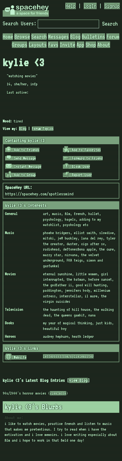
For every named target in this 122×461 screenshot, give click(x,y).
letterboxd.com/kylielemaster (68, 356)
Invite (67, 44)
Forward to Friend (83, 158)
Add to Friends (22, 150)
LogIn (90, 6)
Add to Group (21, 175)
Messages (58, 36)
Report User (77, 175)
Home (8, 36)
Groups (20, 44)
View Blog (78, 380)
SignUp (112, 6)
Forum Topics (43, 128)
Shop (91, 44)
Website (15, 357)
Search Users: (19, 23)
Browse (22, 36)
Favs (53, 44)
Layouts (38, 44)
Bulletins (93, 36)
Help (70, 6)
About (103, 44)
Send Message (21, 158)
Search (110, 23)
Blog (75, 36)
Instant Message (23, 166)
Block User (76, 166)
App (80, 44)
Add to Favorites (82, 150)
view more (58, 393)
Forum (112, 36)
